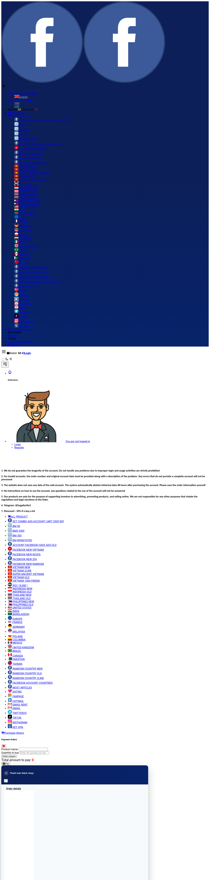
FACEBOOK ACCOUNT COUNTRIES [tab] (30, 682)
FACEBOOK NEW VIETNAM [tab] (26, 549)
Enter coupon (9, 756)
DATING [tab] (15, 691)
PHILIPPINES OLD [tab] (20, 604)
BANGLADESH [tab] (18, 614)
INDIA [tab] (13, 611)
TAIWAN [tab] (15, 664)
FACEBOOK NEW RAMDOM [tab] (26, 564)
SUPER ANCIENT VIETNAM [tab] (26, 574)
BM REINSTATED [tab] (20, 540)
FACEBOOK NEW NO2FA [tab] (24, 554)
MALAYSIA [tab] (16, 631)
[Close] (3, 746)
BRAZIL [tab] (14, 651)
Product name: (9, 749)
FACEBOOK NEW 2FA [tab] (22, 559)
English (21, 97)
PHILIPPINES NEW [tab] (21, 601)
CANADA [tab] (15, 655)
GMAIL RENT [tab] (18, 704)
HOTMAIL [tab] (16, 701)
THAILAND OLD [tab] (19, 598)
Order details (13, 788)
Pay (6, 763)
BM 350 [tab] (15, 535)
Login (17, 444)
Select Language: (22, 93)
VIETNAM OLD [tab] (18, 577)
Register (19, 447)
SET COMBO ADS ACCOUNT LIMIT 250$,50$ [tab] (36, 521)
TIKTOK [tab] (14, 717)
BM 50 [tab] (14, 526)
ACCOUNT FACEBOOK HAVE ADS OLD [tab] (32, 545)
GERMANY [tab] (16, 627)
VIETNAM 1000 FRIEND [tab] (24, 580)
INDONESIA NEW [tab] (20, 588)
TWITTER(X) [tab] (17, 713)
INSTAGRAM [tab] (17, 722)
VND (17, 103)
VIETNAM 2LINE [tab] (19, 570)
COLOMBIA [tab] (16, 639)
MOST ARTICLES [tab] (20, 687)
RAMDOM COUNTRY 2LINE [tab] (26, 678)
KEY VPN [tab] (15, 727)
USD (16, 106)
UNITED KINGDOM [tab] (21, 647)
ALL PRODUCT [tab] (18, 516)
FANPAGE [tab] (16, 696)
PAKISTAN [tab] (16, 659)
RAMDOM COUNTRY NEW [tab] (25, 668)
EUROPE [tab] (15, 619)
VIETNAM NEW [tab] (19, 567)
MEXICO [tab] (15, 642)
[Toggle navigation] (5, 364)
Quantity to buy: (10, 752)
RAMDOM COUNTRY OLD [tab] (25, 673)
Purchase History (12, 733)
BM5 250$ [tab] (16, 530)
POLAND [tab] (15, 636)
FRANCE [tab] (15, 622)
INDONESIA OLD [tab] (19, 591)
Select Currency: (20, 100)
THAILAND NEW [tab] (19, 595)
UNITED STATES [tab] (19, 607)
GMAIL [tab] (14, 708)
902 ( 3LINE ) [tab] (18, 585)
